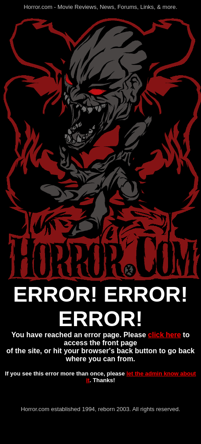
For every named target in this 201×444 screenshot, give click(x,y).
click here (164, 335)
